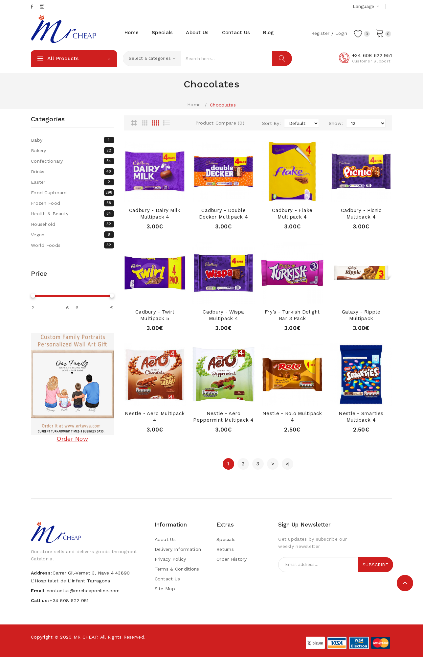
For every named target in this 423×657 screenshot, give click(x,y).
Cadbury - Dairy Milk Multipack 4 (155, 213)
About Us (165, 539)
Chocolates (223, 104)
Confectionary (72, 161)
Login (340, 33)
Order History (231, 559)
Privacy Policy (170, 559)
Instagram (42, 6)
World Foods (72, 245)
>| (287, 464)
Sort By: (271, 123)
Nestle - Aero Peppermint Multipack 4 (223, 417)
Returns (225, 549)
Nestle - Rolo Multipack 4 (292, 417)
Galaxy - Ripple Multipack (361, 315)
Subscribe (375, 564)
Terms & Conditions (177, 569)
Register (319, 33)
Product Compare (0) (219, 123)
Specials (225, 539)
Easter (72, 182)
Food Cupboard (72, 192)
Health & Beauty (72, 213)
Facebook (32, 6)
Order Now (72, 438)
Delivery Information (178, 549)
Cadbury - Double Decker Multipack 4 (223, 213)
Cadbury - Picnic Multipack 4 (361, 213)
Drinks (72, 171)
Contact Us (167, 578)
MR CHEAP (85, 637)
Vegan (72, 234)
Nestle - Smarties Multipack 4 (361, 417)
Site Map (165, 588)
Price (39, 273)
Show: (336, 123)
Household (72, 224)
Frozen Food (72, 203)
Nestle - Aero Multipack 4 (155, 417)
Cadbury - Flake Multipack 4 (292, 213)
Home (194, 104)
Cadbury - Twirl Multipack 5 (154, 315)
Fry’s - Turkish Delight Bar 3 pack (292, 315)
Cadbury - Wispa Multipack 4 (223, 315)
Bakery (72, 150)
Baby (72, 140)
